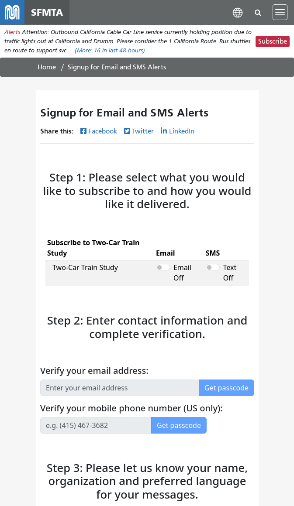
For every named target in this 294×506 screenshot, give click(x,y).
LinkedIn (181, 131)
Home (47, 67)
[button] (237, 12)
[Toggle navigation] (280, 12)
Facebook (102, 131)
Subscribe (272, 41)
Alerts (12, 32)
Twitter (143, 131)
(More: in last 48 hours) (110, 50)
